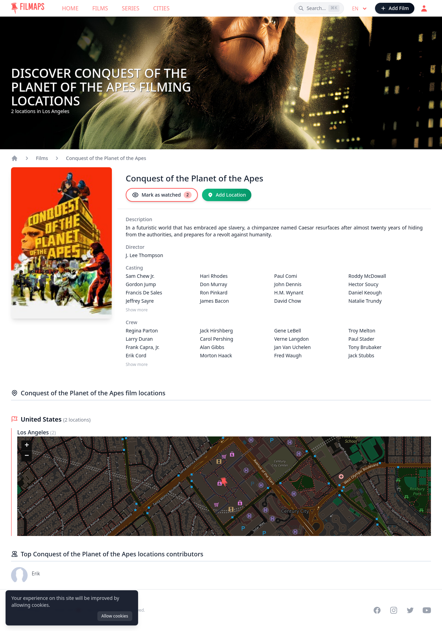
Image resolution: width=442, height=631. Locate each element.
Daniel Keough (365, 292)
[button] (224, 483)
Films (100, 8)
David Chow (287, 301)
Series (131, 8)
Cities (161, 8)
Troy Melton (361, 330)
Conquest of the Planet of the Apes (106, 158)
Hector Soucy (363, 284)
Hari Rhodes (214, 276)
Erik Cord (136, 355)
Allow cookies (115, 616)
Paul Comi (285, 276)
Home (70, 8)
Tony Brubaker (365, 347)
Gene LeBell (287, 330)
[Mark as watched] (162, 195)
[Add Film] (394, 8)
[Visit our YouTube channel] (427, 610)
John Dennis (287, 284)
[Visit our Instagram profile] (394, 610)
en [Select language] (360, 8)
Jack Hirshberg (216, 330)
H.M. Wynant (289, 292)
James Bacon (214, 301)
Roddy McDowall (367, 276)
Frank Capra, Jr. (143, 347)
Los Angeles (33, 432)
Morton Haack (216, 355)
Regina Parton (142, 330)
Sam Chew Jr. (140, 276)
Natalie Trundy (365, 301)
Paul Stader (361, 339)
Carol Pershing (216, 339)
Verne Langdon (291, 339)
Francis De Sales (144, 292)
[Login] (424, 8)
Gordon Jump (141, 284)
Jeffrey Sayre (140, 301)
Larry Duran (139, 339)
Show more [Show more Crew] (137, 364)
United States (42, 419)
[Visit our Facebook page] (377, 610)
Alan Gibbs (212, 347)
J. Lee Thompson (144, 255)
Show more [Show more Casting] (137, 310)
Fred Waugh (287, 355)
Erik (36, 573)
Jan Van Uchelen (292, 347)
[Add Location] (227, 195)
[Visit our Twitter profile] (410, 610)
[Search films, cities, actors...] (319, 8)
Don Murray (213, 284)
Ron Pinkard (214, 292)
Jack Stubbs (361, 355)
